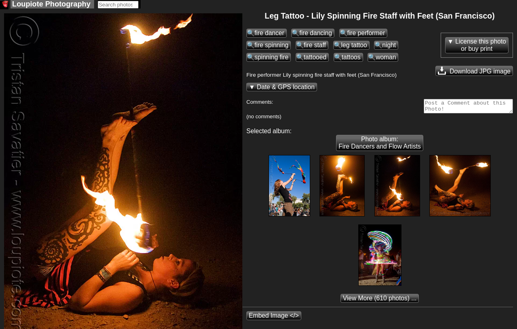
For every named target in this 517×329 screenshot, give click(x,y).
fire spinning (271, 45)
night (389, 45)
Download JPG (474, 71)
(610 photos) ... (380, 301)
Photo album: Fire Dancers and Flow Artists (379, 146)
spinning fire (271, 57)
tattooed (315, 57)
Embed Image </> (274, 318)
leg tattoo (354, 45)
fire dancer (269, 33)
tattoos (351, 57)
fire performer (366, 33)
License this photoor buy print (480, 46)
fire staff (315, 45)
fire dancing (315, 33)
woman (386, 57)
